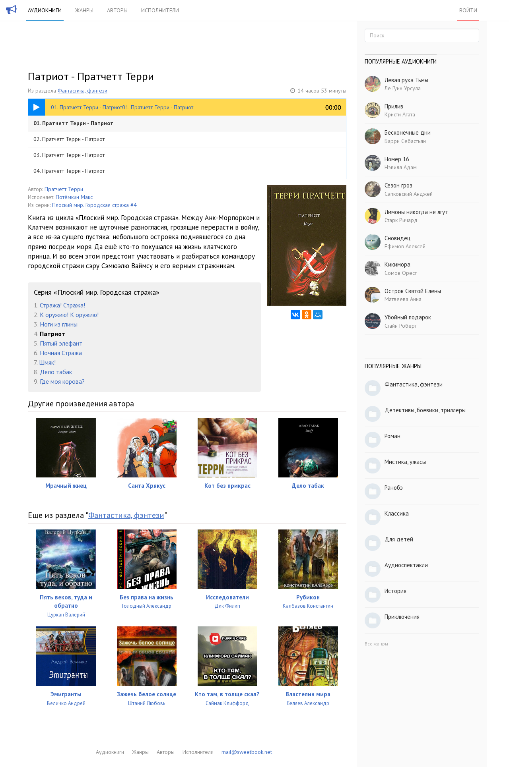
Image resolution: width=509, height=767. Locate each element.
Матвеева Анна (403, 299)
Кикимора (397, 264)
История (395, 591)
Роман (392, 436)
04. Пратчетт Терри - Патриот (69, 170)
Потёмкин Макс (74, 197)
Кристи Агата (400, 114)
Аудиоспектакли (406, 565)
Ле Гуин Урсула (403, 88)
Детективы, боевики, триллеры (425, 410)
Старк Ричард (401, 220)
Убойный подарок (408, 317)
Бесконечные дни (408, 132)
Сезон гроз (398, 185)
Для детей (399, 539)
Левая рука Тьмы (406, 80)
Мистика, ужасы (405, 462)
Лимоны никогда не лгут (416, 212)
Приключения (402, 616)
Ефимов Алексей (405, 246)
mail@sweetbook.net (246, 751)
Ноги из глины (59, 324)
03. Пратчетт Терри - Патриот (69, 154)
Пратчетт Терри (64, 189)
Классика (397, 513)
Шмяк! (47, 362)
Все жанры (376, 644)
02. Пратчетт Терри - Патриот (69, 139)
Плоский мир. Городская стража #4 (94, 205)
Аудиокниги (45, 10)
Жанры (84, 10)
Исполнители (160, 10)
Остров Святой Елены (413, 291)
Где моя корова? (62, 381)
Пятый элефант (61, 343)
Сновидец (397, 238)
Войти (468, 10)
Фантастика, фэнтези (82, 90)
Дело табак (56, 372)
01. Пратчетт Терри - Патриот (73, 123)
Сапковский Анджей (409, 193)
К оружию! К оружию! (69, 315)
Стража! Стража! (62, 305)
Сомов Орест (401, 272)
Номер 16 (397, 159)
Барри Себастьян (405, 141)
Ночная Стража (61, 353)
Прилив (394, 106)
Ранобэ (394, 487)
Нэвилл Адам (401, 167)
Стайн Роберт (401, 325)
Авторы (117, 10)
